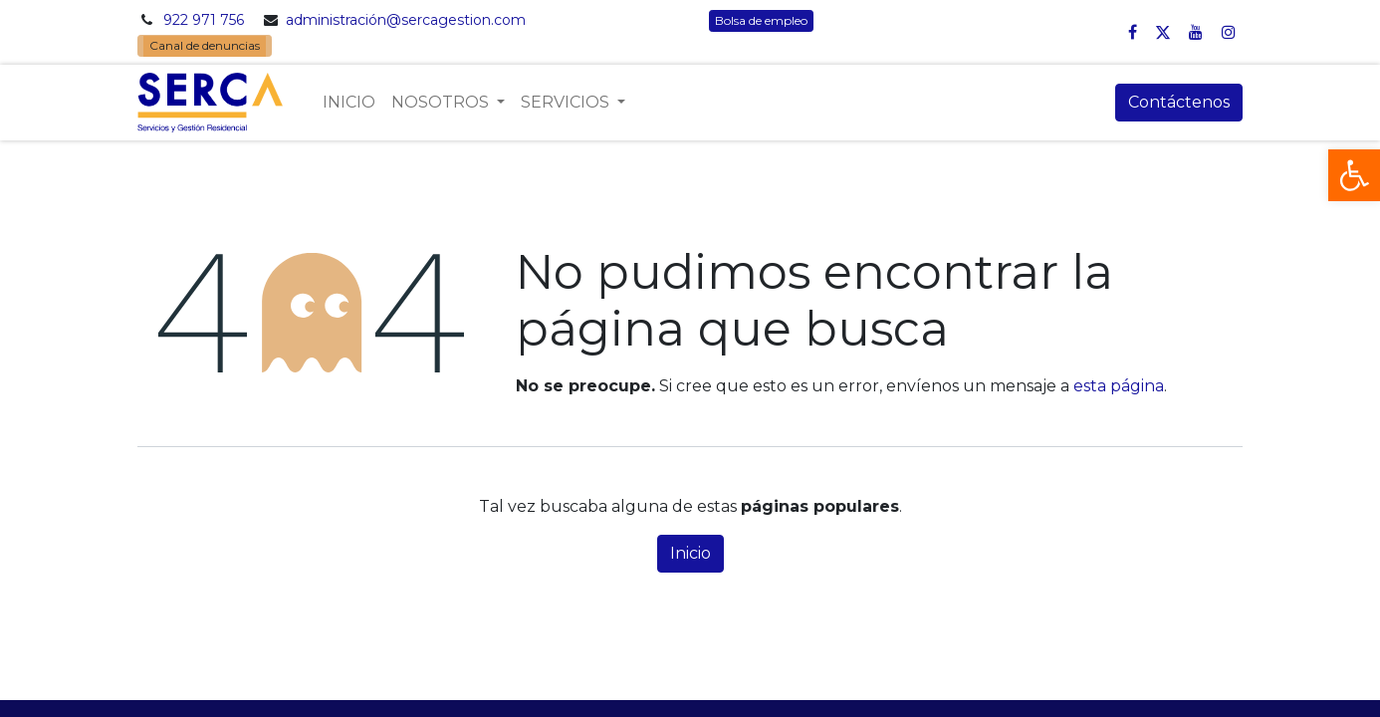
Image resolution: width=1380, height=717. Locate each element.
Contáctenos (1179, 102)
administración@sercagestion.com (406, 20)
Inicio (690, 553)
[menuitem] (349, 102)
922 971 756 (203, 20)
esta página (1118, 385)
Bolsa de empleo (761, 20)
